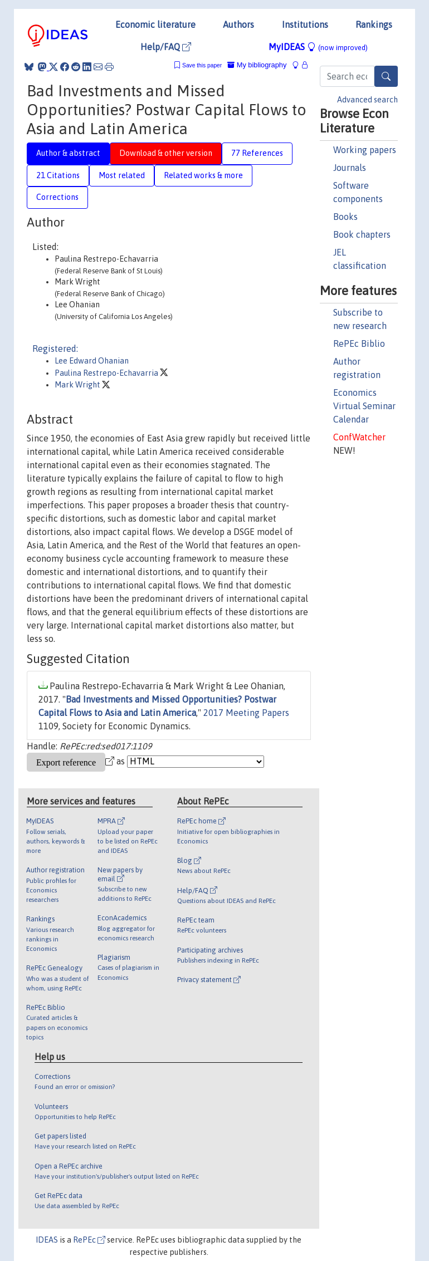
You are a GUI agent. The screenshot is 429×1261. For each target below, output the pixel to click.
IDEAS (47, 1239)
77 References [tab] (257, 153)
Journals (349, 168)
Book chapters (362, 234)
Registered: (55, 349)
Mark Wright (78, 384)
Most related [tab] (122, 175)
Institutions (305, 24)
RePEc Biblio (359, 343)
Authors (238, 24)
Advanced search (367, 99)
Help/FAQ (165, 47)
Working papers (364, 150)
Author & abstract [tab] (68, 153)
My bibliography (256, 65)
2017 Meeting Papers (246, 713)
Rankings (373, 24)
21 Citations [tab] (58, 175)
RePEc (89, 1239)
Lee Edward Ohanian (92, 360)
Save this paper (202, 65)
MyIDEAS (318, 47)
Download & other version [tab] (165, 153)
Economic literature (155, 24)
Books (345, 217)
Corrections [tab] (57, 197)
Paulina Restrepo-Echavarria (107, 373)
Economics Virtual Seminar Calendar (364, 405)
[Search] (386, 76)
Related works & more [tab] (203, 175)
